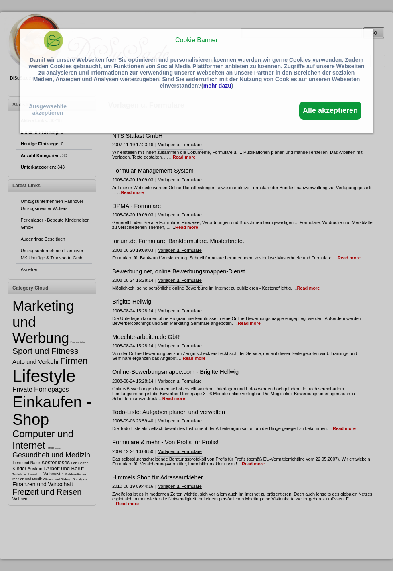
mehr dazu (217, 85)
